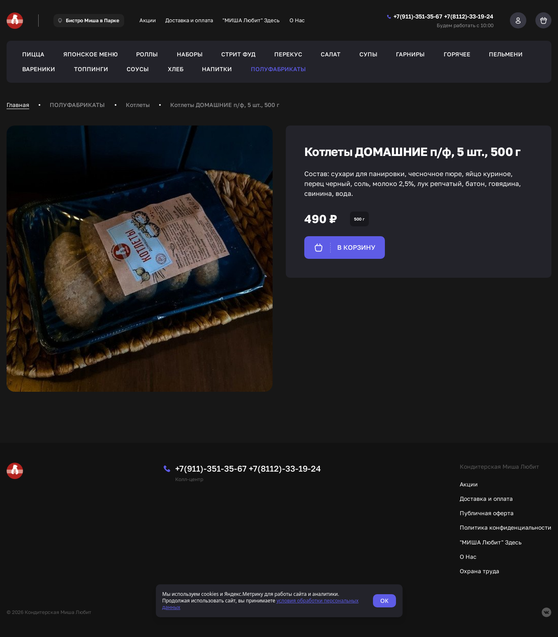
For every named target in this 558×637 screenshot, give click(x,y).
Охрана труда (479, 570)
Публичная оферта (487, 512)
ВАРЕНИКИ (38, 68)
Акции (147, 20)
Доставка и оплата (189, 20)
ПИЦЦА (33, 54)
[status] (279, 600)
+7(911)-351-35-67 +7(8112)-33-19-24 (248, 468)
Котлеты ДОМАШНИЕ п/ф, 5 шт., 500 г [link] (224, 104)
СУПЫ (368, 54)
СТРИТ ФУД (238, 54)
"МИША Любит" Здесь (251, 20)
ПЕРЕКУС (288, 54)
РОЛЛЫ (147, 54)
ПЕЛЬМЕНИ (506, 54)
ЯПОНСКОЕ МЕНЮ (90, 54)
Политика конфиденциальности (505, 527)
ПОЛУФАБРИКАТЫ (278, 68)
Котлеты (138, 104)
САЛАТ (330, 54)
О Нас (297, 20)
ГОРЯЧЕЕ (457, 54)
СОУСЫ (138, 68)
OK (384, 600)
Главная (18, 104)
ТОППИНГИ (91, 68)
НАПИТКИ (217, 68)
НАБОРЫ (190, 54)
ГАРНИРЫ (410, 54)
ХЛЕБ (175, 68)
